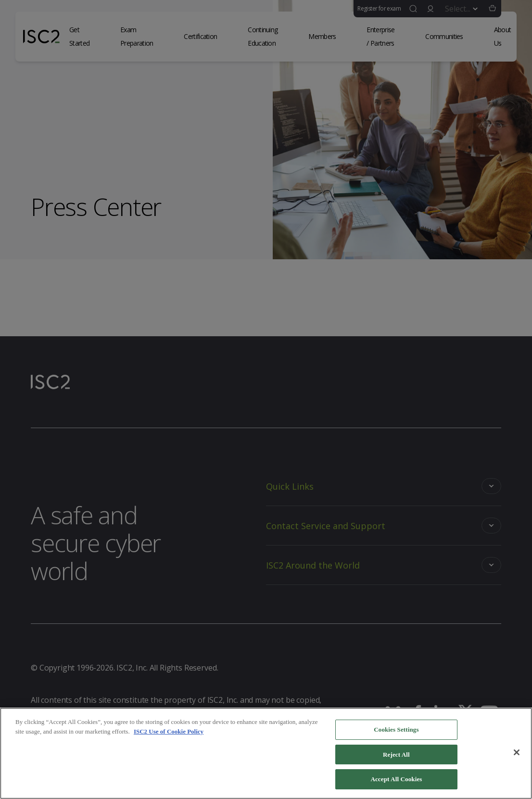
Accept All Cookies (396, 780)
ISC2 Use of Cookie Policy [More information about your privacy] (168, 732)
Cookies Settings (396, 731)
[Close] (516, 753)
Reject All (396, 756)
